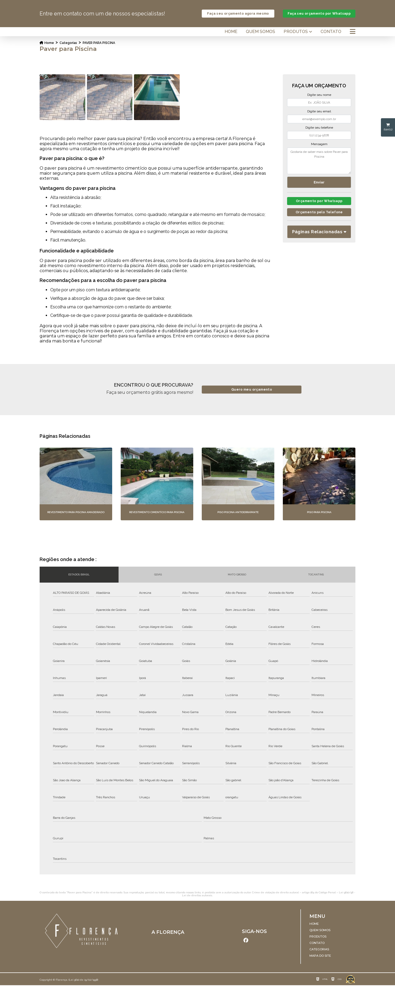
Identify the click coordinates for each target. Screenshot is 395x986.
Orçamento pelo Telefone (319, 214)
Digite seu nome (319, 95)
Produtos (296, 32)
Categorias (68, 43)
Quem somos (260, 32)
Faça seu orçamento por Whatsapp (319, 14)
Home (231, 32)
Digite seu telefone (319, 128)
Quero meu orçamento (251, 390)
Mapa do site (320, 956)
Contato (331, 32)
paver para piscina (99, 43)
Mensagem (319, 144)
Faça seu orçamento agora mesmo (238, 14)
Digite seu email (319, 111)
